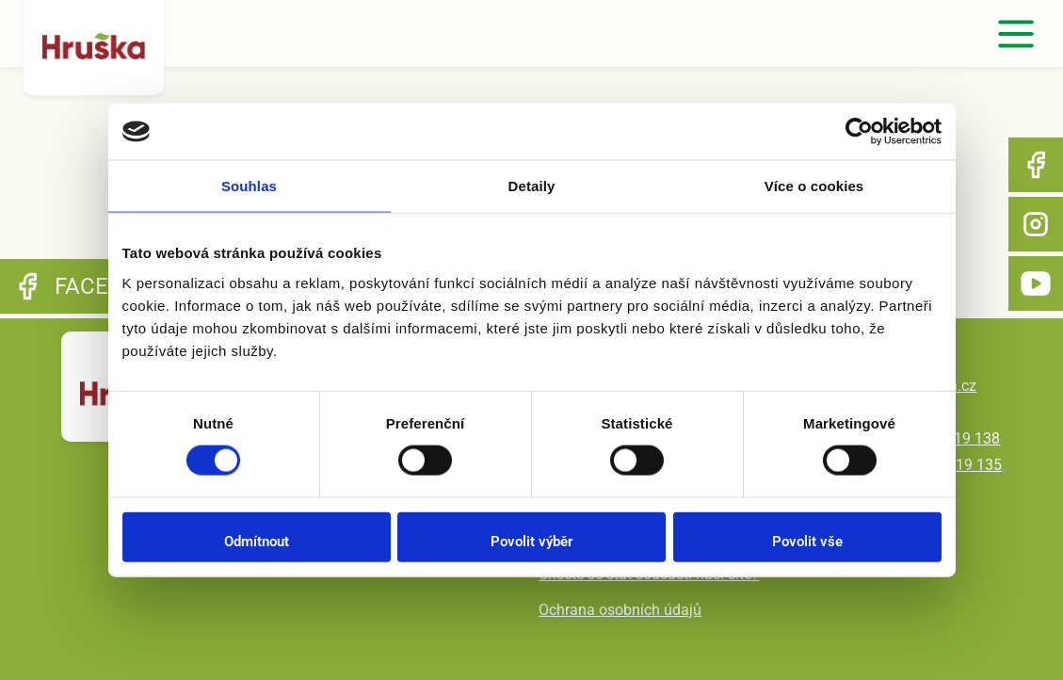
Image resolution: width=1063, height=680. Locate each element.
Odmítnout (256, 540)
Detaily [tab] (532, 186)
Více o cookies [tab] (814, 186)
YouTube (1036, 283)
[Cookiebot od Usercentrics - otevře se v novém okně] (859, 132)
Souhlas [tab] (249, 186)
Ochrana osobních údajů (620, 610)
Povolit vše (807, 540)
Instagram (1036, 224)
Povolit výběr (531, 540)
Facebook (1036, 165)
